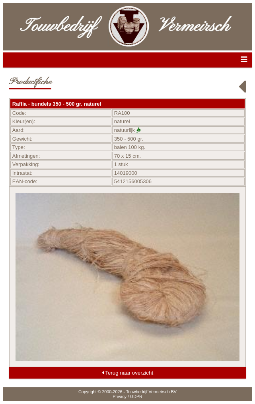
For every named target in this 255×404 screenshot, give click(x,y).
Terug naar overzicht (127, 373)
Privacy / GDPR (127, 396)
